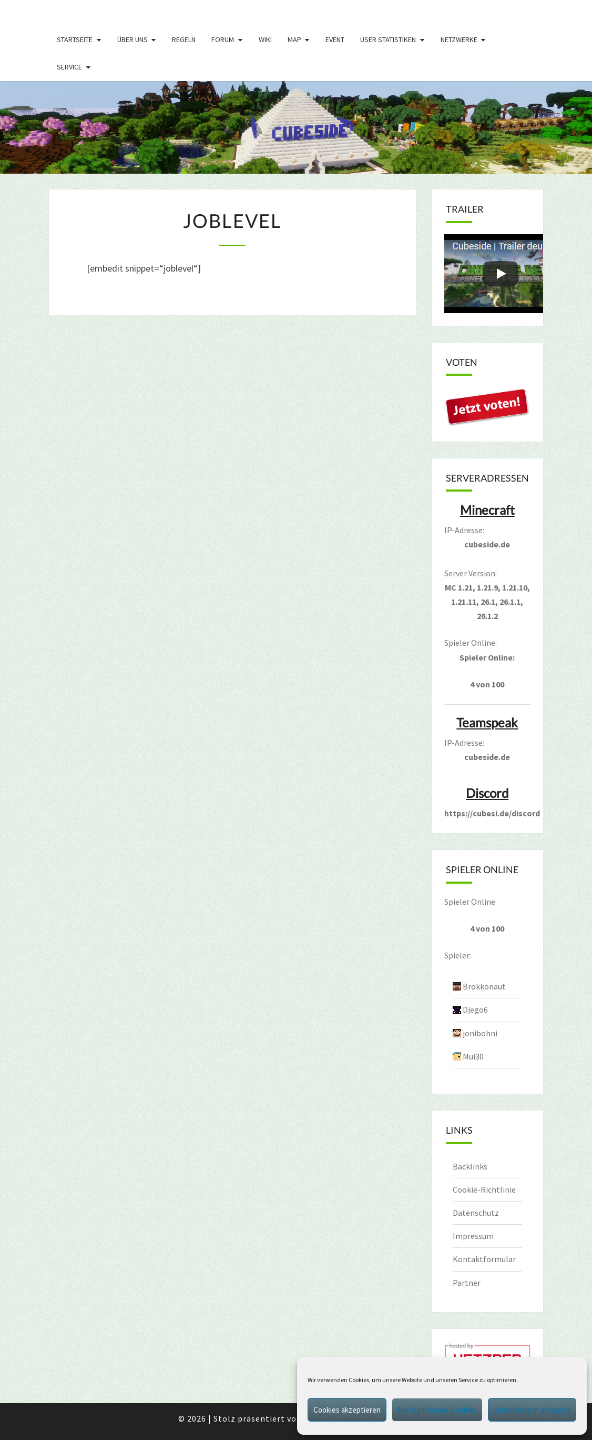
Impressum (473, 1236)
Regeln (184, 39)
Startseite (75, 39)
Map (294, 39)
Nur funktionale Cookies (437, 1410)
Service (69, 67)
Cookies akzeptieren (347, 1410)
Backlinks (470, 1166)
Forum (222, 39)
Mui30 (473, 1056)
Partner (467, 1282)
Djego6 (475, 1009)
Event (334, 39)
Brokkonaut (484, 986)
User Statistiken (388, 39)
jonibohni (480, 1033)
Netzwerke (459, 39)
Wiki (265, 39)
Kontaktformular (484, 1259)
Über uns (132, 39)
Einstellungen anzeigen (532, 1410)
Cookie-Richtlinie (484, 1189)
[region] (296, 127)
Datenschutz (476, 1212)
